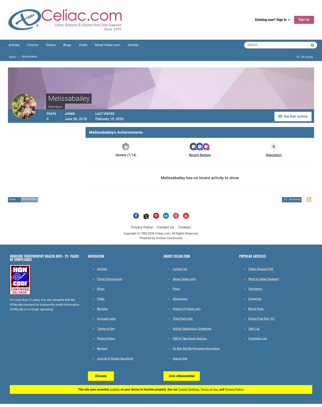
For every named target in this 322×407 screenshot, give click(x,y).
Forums (32, 45)
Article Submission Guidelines (192, 328)
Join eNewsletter (181, 376)
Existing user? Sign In (272, 20)
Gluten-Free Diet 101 (261, 318)
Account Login (106, 318)
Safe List (254, 328)
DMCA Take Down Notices (190, 338)
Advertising (180, 298)
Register (102, 309)
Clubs (83, 45)
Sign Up (304, 20)
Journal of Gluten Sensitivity (115, 358)
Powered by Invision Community (161, 238)
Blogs (67, 45)
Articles (14, 45)
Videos (51, 45)
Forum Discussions (109, 279)
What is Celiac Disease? (263, 279)
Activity (133, 45)
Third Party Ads (183, 318)
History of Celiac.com (187, 309)
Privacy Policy (142, 227)
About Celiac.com (107, 45)
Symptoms (255, 288)
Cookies (184, 227)
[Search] (261, 45)
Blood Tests (256, 309)
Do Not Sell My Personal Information (196, 348)
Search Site (180, 358)
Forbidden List (257, 338)
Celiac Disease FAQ (260, 269)
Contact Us (165, 227)
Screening (254, 298)
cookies (115, 389)
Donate (101, 376)
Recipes (102, 348)
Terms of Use (105, 328)
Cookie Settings (188, 389)
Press (176, 288)
